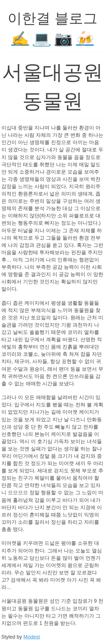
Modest (32, 637)
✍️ (20, 39)
